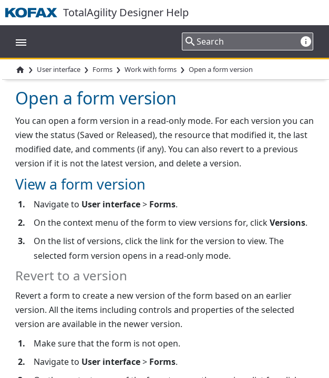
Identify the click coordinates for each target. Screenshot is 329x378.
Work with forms (151, 69)
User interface (58, 69)
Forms (102, 69)
